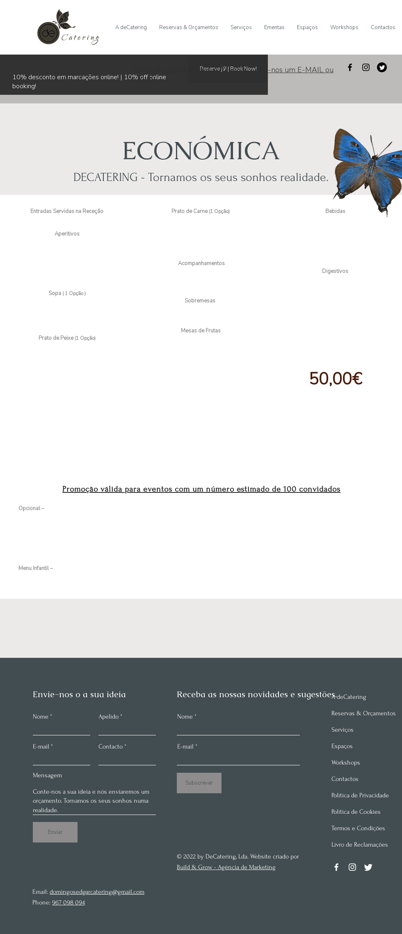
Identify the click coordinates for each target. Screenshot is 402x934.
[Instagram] (366, 67)
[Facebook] (350, 67)
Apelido (108, 716)
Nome (40, 716)
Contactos (345, 779)
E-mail (41, 746)
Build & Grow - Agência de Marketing (226, 867)
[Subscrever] (199, 783)
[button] (274, 27)
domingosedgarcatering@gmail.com (97, 891)
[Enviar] (55, 832)
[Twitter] (382, 67)
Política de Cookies (356, 811)
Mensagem (47, 775)
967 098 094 (68, 902)
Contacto (110, 746)
